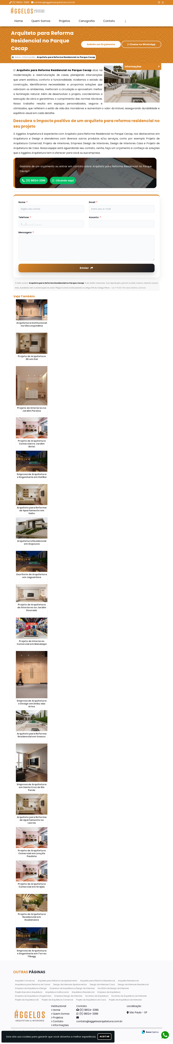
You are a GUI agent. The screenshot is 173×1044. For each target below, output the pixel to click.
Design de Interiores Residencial (133, 986)
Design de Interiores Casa (102, 986)
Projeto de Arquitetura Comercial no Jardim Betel (32, 446)
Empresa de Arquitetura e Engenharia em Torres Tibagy (31, 955)
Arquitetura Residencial (83, 994)
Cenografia (87, 21)
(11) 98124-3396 (20, 2)
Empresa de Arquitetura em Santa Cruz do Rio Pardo (31, 789)
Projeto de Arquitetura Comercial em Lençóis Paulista (32, 855)
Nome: (23, 204)
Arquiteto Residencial (128, 983)
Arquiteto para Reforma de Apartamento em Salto (31, 512)
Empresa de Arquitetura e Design (31, 990)
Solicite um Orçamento (101, 46)
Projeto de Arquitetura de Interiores (125, 1002)
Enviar (86, 270)
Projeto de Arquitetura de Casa (91, 1002)
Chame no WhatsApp (141, 46)
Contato (109, 21)
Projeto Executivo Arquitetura (28, 994)
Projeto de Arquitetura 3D (27, 1002)
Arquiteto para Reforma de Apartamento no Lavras (31, 822)
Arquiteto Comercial (25, 983)
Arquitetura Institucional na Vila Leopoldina (31, 327)
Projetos (64, 21)
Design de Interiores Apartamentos (70, 986)
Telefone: (24, 219)
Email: (93, 204)
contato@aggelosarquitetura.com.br (54, 2)
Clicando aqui (67, 183)
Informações (61, 1027)
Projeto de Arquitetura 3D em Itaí (32, 360)
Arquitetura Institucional (57, 994)
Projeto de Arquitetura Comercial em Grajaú (32, 888)
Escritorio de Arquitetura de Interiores (129, 998)
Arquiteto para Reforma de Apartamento (57, 983)
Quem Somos (40, 21)
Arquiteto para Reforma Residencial (97, 983)
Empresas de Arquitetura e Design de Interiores (72, 990)
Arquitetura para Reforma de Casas (32, 986)
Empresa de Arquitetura (108, 994)
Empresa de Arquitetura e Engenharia (33, 998)
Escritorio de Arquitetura (96, 998)
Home (18, 21)
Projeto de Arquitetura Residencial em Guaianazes (32, 919)
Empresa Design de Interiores (68, 998)
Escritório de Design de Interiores (113, 990)
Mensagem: (26, 234)
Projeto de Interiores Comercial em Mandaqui (32, 645)
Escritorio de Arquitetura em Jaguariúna (31, 578)
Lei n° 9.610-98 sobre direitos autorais (129, 290)
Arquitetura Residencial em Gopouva (31, 545)
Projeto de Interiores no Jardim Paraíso (31, 412)
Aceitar (104, 1036)
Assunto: (95, 219)
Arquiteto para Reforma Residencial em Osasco (31, 737)
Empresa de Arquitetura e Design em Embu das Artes (31, 706)
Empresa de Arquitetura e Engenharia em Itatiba (31, 478)
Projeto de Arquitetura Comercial (57, 1002)
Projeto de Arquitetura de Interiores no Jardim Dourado (31, 609)
